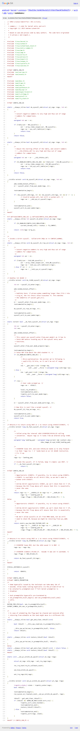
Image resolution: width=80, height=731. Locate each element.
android (5, 10)
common (22, 10)
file (44, 18)
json (76, 728)
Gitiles (13, 728)
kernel (13, 10)
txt (71, 728)
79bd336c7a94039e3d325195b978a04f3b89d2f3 (49, 10)
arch (76, 10)
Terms (24, 728)
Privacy (18, 728)
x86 (4, 13)
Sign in (76, 3)
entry (10, 13)
